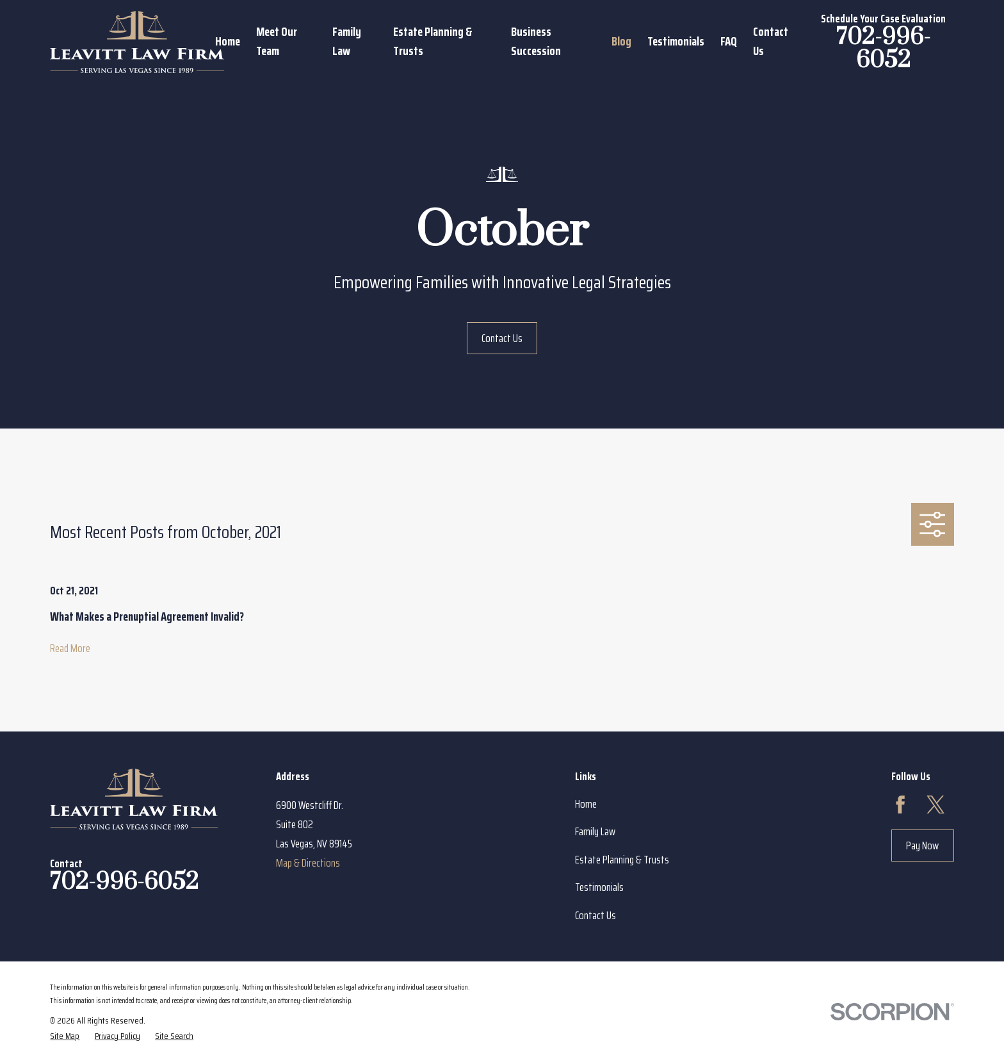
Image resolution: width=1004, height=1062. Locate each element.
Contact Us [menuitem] (770, 41)
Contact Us (502, 338)
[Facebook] (900, 804)
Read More (70, 648)
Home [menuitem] (227, 41)
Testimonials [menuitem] (675, 41)
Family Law (595, 831)
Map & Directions (308, 862)
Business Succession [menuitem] (536, 41)
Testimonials (599, 887)
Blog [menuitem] (621, 41)
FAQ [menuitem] (728, 41)
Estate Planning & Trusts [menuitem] (433, 41)
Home (586, 804)
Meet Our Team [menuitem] (276, 41)
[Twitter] (935, 804)
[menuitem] (64, 1036)
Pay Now (922, 845)
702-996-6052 (883, 49)
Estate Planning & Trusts (622, 859)
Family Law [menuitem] (346, 41)
